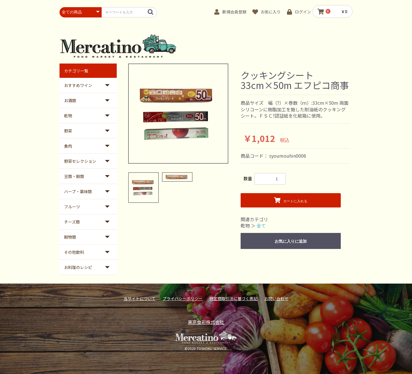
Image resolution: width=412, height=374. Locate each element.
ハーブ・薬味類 (78, 191)
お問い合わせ (276, 298)
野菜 (68, 131)
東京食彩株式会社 (206, 321)
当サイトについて (140, 298)
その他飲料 (74, 252)
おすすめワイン (78, 85)
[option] (178, 114)
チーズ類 (72, 222)
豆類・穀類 (74, 176)
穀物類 (70, 237)
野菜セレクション (80, 161)
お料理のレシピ (78, 267)
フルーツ (72, 206)
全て (261, 225)
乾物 (68, 115)
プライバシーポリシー (183, 298)
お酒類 (70, 100)
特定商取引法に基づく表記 (233, 298)
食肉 (68, 146)
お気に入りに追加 (291, 241)
